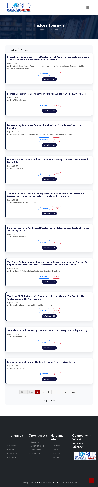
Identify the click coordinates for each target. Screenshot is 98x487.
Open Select (35, 449)
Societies (12, 457)
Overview (34, 442)
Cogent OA (34, 453)
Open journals (36, 445)
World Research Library (47, 482)
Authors (11, 445)
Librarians (12, 453)
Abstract (44, 74)
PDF (56, 74)
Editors (11, 449)
